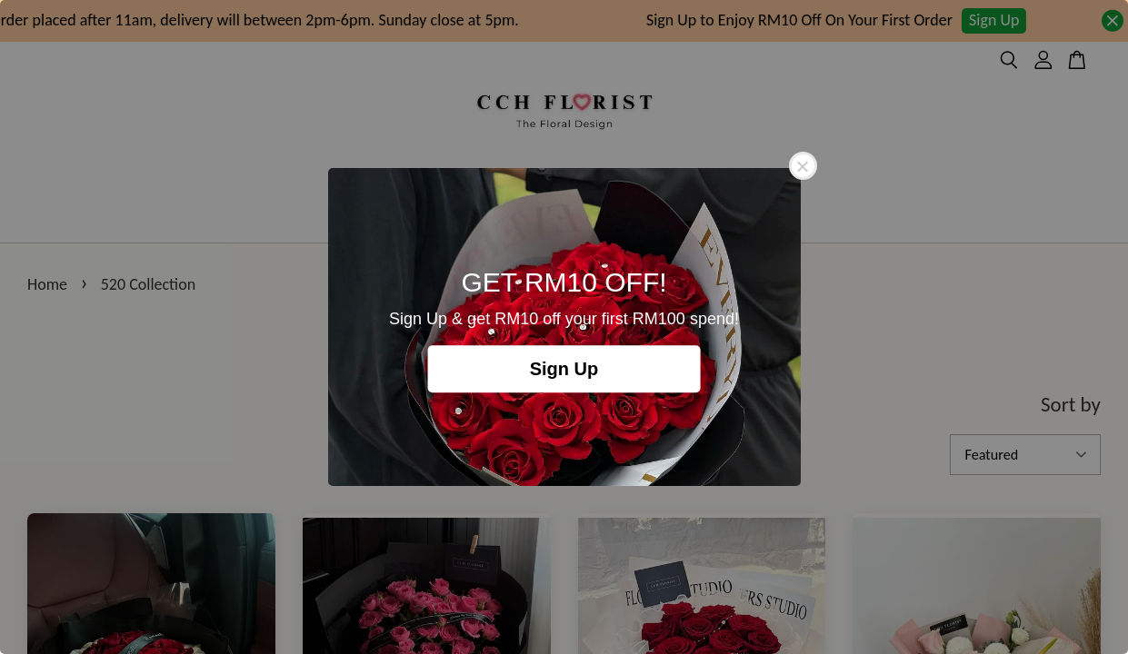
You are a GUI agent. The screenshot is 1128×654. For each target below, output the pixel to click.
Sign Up (564, 369)
